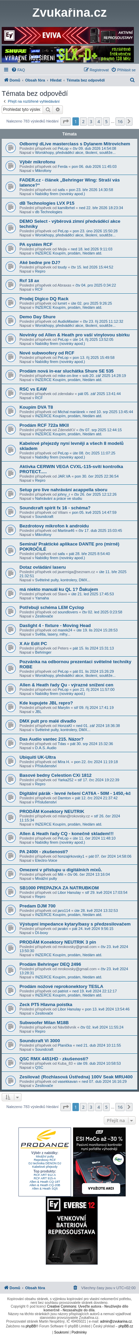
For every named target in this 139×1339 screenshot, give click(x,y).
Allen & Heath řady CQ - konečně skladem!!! (66, 833)
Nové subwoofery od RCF (46, 352)
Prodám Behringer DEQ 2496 (50, 964)
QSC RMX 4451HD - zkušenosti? (53, 1058)
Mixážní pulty (46, 878)
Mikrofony (43, 171)
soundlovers (68, 612)
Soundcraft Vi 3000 (39, 1040)
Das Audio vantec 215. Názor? (51, 739)
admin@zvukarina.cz (116, 1321)
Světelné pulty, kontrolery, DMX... (63, 580)
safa (61, 190)
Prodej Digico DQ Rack (44, 298)
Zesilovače (44, 616)
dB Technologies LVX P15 (46, 203)
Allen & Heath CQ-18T (44, 1181)
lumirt (62, 303)
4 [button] (98, 121)
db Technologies (48, 212)
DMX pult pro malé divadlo (47, 721)
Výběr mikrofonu (37, 161)
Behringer (43, 652)
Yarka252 (65, 780)
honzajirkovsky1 (71, 856)
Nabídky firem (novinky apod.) (60, 194)
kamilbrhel (66, 208)
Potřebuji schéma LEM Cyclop (51, 607)
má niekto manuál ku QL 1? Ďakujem (58, 589)
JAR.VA (64, 476)
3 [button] (91, 121)
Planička (65, 1045)
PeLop (63, 148)
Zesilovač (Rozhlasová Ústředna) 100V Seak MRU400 (76, 1076)
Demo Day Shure (37, 316)
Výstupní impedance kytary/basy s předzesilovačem (74, 924)
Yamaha (42, 598)
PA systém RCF (36, 244)
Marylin (64, 707)
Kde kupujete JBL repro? (46, 702)
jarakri (63, 929)
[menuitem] (18, 70)
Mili (61, 874)
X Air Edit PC (33, 643)
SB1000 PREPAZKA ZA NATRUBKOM (59, 887)
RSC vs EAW (33, 389)
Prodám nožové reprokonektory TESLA (61, 986)
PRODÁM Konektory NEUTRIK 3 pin (57, 942)
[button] (65, 121)
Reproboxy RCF (45, 1160)
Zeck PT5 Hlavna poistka (45, 1004)
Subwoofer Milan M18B (44, 1022)
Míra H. (64, 762)
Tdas (62, 744)
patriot (63, 991)
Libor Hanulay (69, 892)
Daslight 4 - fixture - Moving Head (55, 625)
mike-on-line (68, 376)
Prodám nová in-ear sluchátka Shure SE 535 (66, 371)
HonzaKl (65, 726)
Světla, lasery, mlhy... (52, 634)
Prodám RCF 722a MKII (44, 425)
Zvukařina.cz (69, 13)
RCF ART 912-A (45, 1175)
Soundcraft (44, 516)
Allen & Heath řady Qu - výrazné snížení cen (66, 684)
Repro (40, 271)
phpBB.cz (126, 1326)
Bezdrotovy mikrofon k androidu (54, 525)
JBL (38, 712)
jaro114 (64, 910)
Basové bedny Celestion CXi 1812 (55, 775)
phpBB (31, 1326)
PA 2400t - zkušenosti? (43, 851)
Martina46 (66, 530)
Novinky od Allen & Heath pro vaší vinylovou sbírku (74, 334)
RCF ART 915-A (45, 1178)
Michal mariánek (71, 412)
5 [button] (106, 121)
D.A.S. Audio (45, 748)
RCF (39, 289)
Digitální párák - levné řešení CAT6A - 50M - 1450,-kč (75, 793)
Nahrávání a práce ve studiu (58, 498)
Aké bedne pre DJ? (39, 262)
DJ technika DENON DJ (44, 1163)
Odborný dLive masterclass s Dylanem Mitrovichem (74, 143)
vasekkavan (68, 1081)
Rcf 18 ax (29, 280)
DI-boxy (41, 933)
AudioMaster (68, 321)
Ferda (63, 166)
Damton (64, 798)
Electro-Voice (46, 860)
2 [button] (83, 121)
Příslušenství (46, 766)
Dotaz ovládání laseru (42, 567)
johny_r (64, 494)
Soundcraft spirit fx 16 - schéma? (55, 507)
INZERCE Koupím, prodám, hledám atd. (68, 253)
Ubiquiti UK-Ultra (37, 757)
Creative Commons (62, 1306)
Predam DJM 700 (37, 905)
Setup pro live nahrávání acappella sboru (63, 489)
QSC (39, 1067)
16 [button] (120, 121)
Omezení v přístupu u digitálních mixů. (60, 869)
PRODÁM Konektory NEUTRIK (51, 811)
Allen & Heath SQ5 (45, 1188)
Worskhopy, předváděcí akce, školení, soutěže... (75, 152)
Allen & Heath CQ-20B (44, 1185)
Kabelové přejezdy (44, 1166)
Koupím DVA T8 (36, 407)
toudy (62, 267)
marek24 (65, 630)
